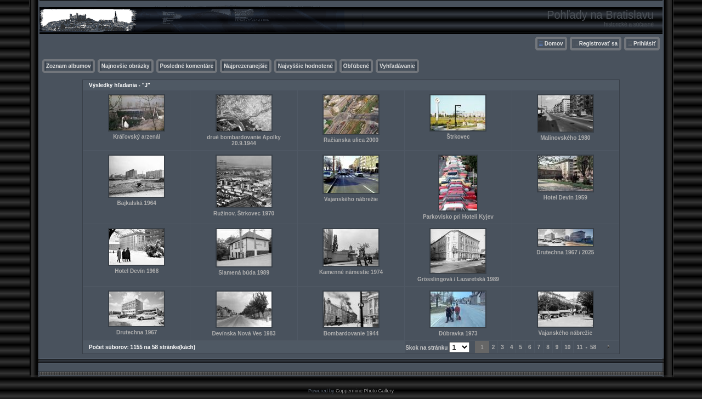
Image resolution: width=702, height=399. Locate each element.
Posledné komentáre (187, 66)
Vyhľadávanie (397, 66)
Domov (554, 44)
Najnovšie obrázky (125, 66)
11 (579, 347)
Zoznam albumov (68, 66)
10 (567, 347)
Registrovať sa (598, 44)
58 (593, 347)
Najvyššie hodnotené (305, 66)
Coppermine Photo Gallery (365, 391)
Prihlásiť (644, 44)
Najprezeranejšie (246, 66)
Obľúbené (356, 66)
